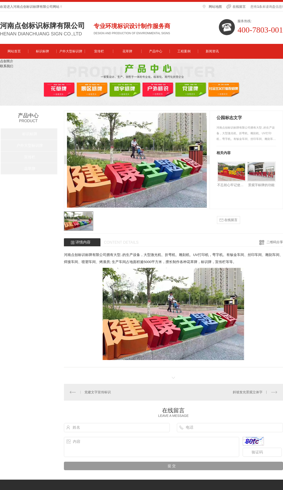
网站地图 (215, 6)
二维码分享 (274, 242)
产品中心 (155, 51)
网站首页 (14, 51)
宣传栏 (99, 51)
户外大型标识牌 (70, 51)
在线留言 (239, 6)
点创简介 (6, 61)
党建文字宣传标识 (97, 392)
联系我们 (6, 66)
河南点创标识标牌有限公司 (42, 25)
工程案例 (184, 51)
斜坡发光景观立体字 (247, 392)
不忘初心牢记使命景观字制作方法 (231, 185)
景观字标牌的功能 (261, 185)
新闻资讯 (212, 51)
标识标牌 (42, 51)
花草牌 (127, 51)
